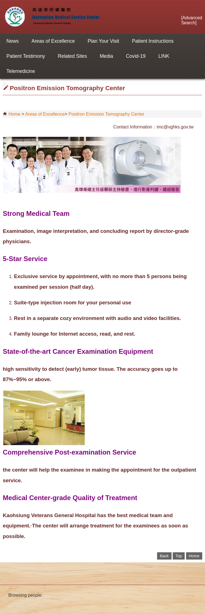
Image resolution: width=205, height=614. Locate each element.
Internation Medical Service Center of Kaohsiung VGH (51, 16)
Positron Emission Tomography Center (107, 114)
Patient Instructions (153, 41)
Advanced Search (191, 20)
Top (178, 556)
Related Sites (72, 56)
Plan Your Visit (103, 41)
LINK (163, 56)
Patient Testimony (25, 56)
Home (14, 114)
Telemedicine (20, 71)
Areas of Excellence (53, 41)
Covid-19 (135, 56)
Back (164, 556)
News (12, 41)
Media (106, 56)
